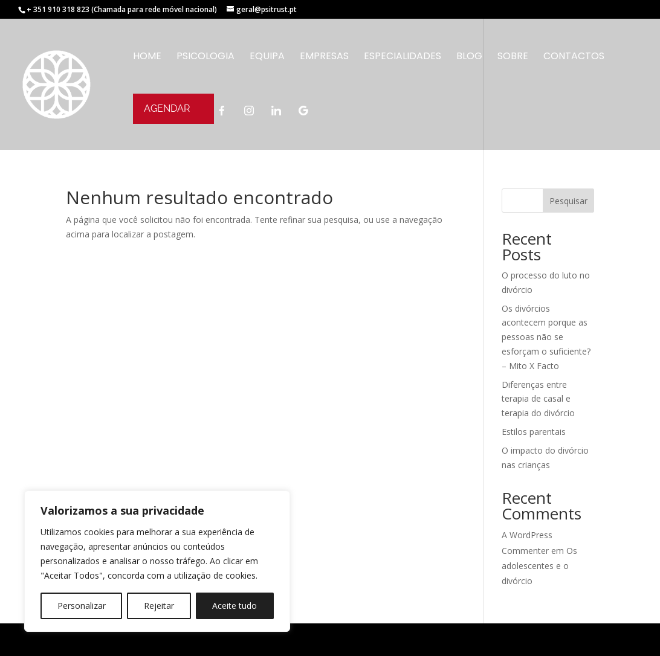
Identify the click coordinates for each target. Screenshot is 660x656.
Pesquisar (568, 201)
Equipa (267, 57)
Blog (469, 57)
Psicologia (205, 57)
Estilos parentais (534, 431)
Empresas (324, 57)
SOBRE (512, 57)
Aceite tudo (234, 605)
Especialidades (402, 57)
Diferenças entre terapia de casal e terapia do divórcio (538, 399)
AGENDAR (167, 108)
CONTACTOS (573, 57)
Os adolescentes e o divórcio (539, 566)
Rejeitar (159, 605)
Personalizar (81, 605)
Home (147, 57)
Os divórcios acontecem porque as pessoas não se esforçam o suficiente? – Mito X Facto (546, 337)
